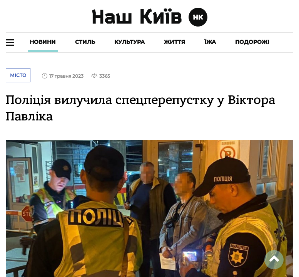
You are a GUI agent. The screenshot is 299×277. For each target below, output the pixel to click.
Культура (129, 41)
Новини (43, 41)
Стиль (85, 41)
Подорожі (252, 41)
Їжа (210, 41)
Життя (174, 41)
